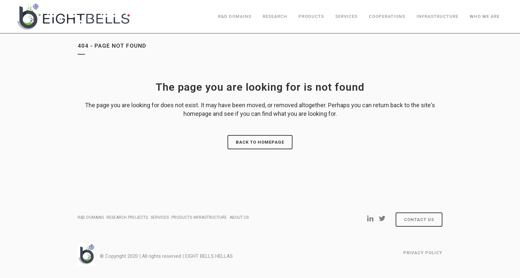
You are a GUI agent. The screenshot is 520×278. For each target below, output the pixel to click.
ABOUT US (239, 217)
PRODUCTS (181, 217)
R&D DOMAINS (91, 217)
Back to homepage (260, 142)
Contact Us (419, 219)
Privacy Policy (422, 252)
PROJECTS (138, 217)
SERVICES (160, 217)
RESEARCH (116, 217)
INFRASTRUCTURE (210, 217)
